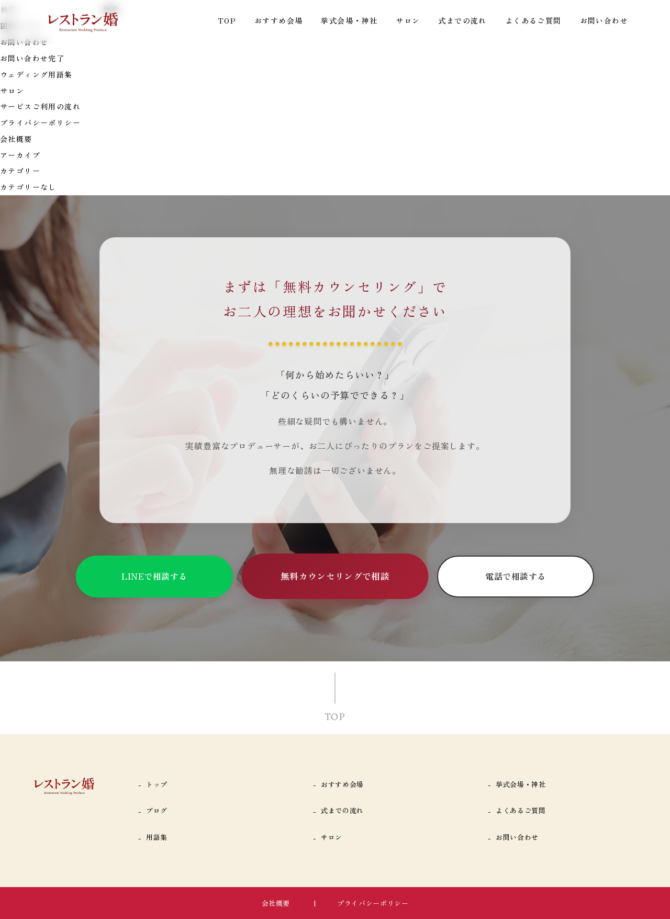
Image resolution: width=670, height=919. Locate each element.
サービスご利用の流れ (40, 106)
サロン (408, 20)
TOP (227, 20)
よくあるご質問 (533, 20)
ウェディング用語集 (36, 74)
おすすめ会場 (278, 20)
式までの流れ (462, 20)
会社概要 (16, 139)
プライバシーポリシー (40, 122)
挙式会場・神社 (349, 20)
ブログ (157, 810)
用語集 (157, 837)
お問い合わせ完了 (32, 58)
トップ (157, 784)
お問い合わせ (604, 20)
